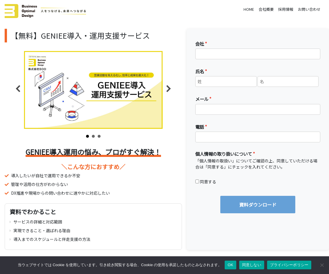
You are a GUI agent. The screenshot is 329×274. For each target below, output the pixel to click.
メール (201, 99)
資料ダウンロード (257, 204)
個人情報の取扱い (215, 161)
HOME (249, 9)
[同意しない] (322, 265)
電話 (199, 126)
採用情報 (285, 9)
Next (168, 88)
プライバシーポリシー (289, 265)
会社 (199, 43)
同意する (208, 182)
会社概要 (266, 9)
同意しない (251, 265)
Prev (18, 88)
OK (230, 265)
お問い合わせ (309, 9)
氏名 (199, 71)
